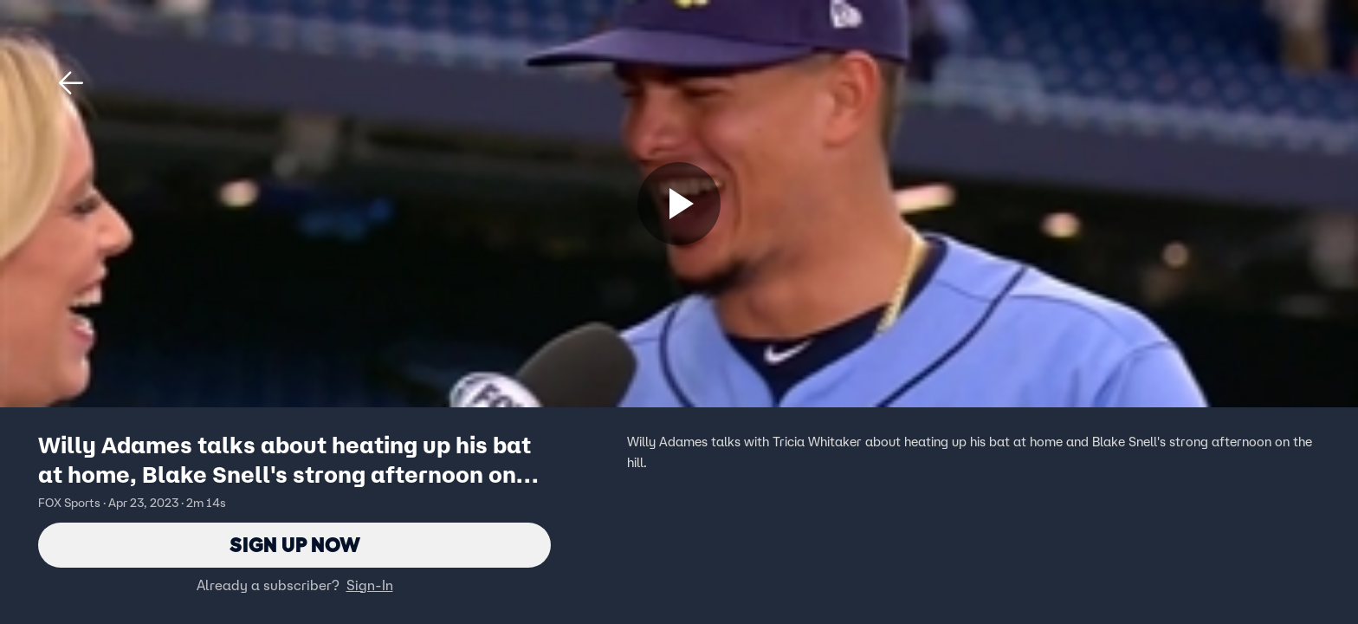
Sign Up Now (295, 544)
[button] (71, 83)
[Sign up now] (679, 203)
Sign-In (369, 585)
